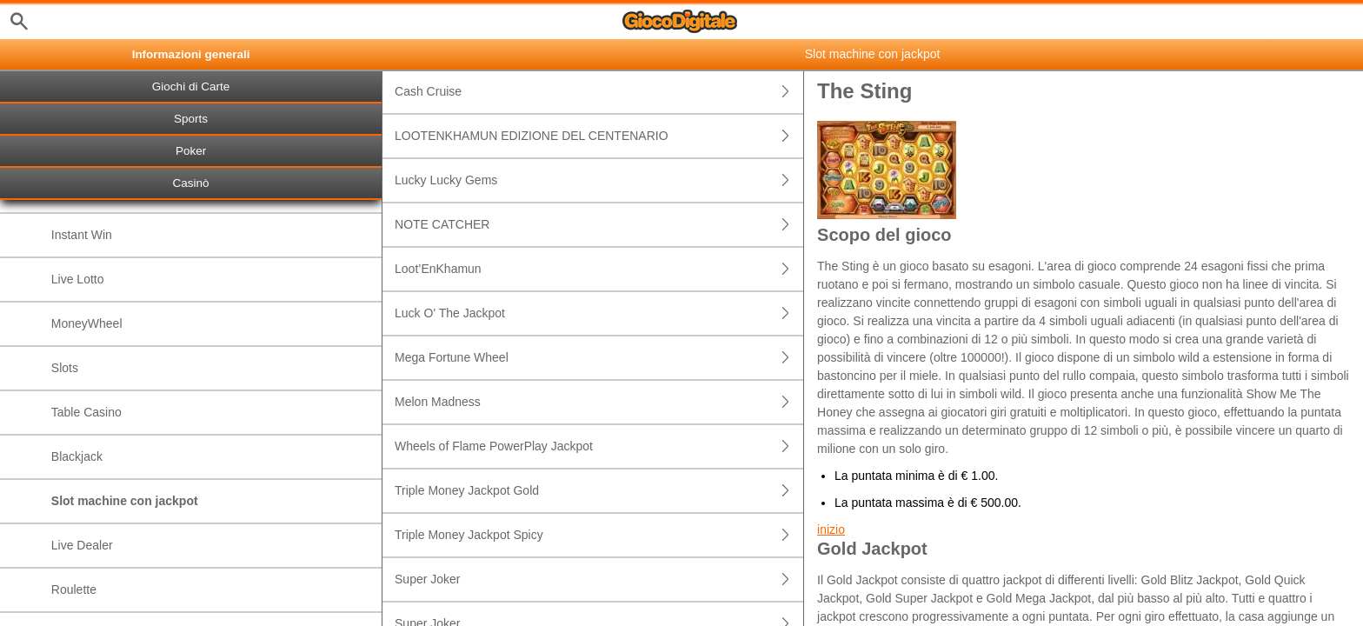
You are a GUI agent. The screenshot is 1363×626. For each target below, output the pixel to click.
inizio (831, 529)
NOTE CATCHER (599, 224)
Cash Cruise (599, 91)
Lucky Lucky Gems (599, 180)
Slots (64, 368)
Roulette (73, 589)
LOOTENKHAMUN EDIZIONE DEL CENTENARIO (599, 136)
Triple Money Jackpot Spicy (599, 535)
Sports (191, 118)
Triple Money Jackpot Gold (599, 491)
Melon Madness (599, 402)
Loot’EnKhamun (599, 269)
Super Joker (599, 579)
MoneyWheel (87, 323)
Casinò (191, 183)
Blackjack (77, 456)
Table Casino (86, 412)
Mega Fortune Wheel (599, 357)
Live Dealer (82, 545)
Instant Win (81, 235)
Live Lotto (77, 279)
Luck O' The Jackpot (599, 313)
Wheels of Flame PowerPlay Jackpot (599, 446)
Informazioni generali (191, 54)
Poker (191, 150)
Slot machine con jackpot (124, 501)
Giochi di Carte (190, 86)
